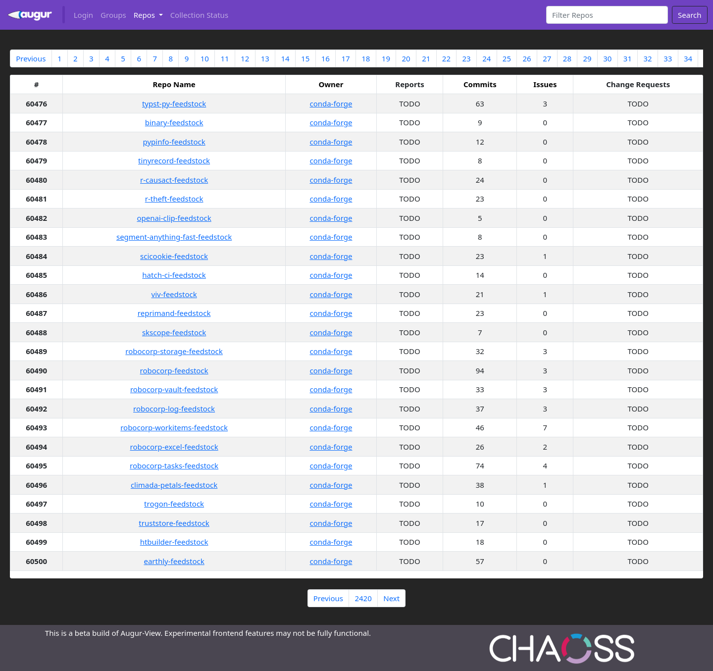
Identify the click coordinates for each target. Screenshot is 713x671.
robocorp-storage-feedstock (174, 351)
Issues (545, 84)
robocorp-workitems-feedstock (174, 427)
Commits (480, 84)
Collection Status (199, 15)
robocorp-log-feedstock (174, 408)
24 (486, 58)
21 (426, 58)
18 (365, 58)
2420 (363, 598)
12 (245, 58)
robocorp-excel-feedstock (174, 447)
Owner (330, 84)
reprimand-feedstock (174, 313)
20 (406, 58)
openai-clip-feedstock (174, 218)
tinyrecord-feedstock (174, 160)
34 (688, 58)
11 (224, 58)
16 (325, 58)
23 (466, 58)
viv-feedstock (174, 294)
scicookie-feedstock (174, 256)
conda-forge (330, 103)
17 (345, 58)
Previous (31, 58)
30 (607, 58)
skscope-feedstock (174, 332)
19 (386, 58)
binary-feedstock (174, 122)
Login (83, 15)
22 (446, 58)
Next (391, 598)
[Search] (607, 15)
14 (285, 58)
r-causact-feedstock (174, 180)
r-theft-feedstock (174, 199)
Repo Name (174, 84)
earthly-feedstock (174, 561)
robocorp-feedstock (174, 370)
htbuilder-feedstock (174, 542)
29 (587, 58)
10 (205, 58)
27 (547, 58)
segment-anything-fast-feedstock (174, 237)
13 (265, 58)
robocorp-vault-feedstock (174, 389)
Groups (113, 15)
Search (689, 15)
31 (627, 58)
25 (507, 58)
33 (667, 58)
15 (305, 58)
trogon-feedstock (174, 504)
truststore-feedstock (174, 523)
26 (527, 58)
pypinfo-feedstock (174, 142)
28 (567, 58)
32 (648, 58)
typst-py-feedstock (174, 103)
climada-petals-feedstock (174, 485)
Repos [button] (145, 15)
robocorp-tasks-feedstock (174, 465)
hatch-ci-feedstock (174, 275)
